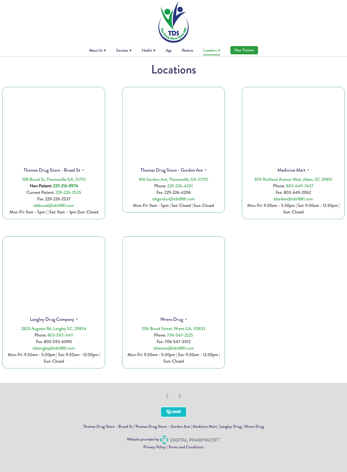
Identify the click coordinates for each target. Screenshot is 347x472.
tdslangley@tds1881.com (54, 348)
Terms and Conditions (186, 447)
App (168, 50)
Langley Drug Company (52, 319)
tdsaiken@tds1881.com (293, 199)
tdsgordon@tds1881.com (173, 199)
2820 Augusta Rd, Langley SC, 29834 (54, 328)
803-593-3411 (60, 335)
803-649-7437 (300, 186)
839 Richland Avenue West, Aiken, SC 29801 (293, 179)
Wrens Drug (172, 319)
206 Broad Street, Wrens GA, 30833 (174, 328)
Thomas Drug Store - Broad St (52, 170)
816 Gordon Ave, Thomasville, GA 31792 (173, 179)
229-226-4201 (180, 186)
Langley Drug (230, 426)
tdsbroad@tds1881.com (53, 205)
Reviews (187, 50)
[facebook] (167, 396)
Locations (211, 50)
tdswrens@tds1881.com (173, 348)
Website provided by (173, 439)
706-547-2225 (180, 335)
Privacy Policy (154, 447)
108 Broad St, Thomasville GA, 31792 (54, 179)
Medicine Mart (292, 170)
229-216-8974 (65, 186)
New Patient (244, 50)
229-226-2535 (68, 192)
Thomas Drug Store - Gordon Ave (172, 170)
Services (123, 50)
